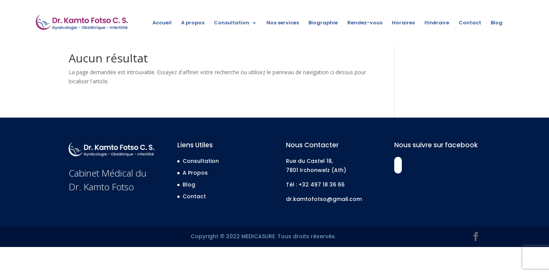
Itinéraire (436, 23)
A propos (192, 23)
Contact (470, 23)
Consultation (231, 23)
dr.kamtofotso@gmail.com (324, 199)
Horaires (403, 23)
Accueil (162, 23)
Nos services (282, 23)
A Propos (195, 173)
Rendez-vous (364, 23)
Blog (496, 23)
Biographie (323, 23)
